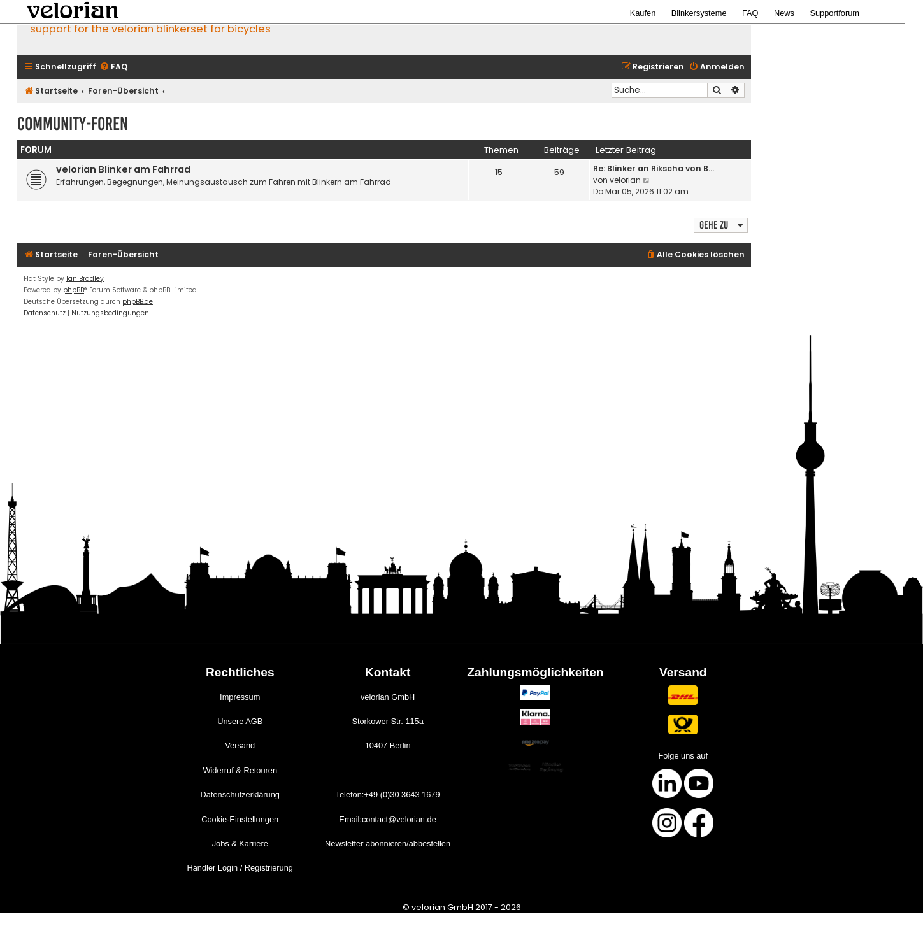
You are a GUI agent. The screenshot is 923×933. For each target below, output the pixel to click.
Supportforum (834, 13)
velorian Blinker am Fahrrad (123, 169)
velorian (625, 179)
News (784, 13)
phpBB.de (137, 301)
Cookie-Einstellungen (239, 819)
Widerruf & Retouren (240, 770)
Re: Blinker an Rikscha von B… (653, 168)
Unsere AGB (239, 721)
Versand (240, 745)
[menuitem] (113, 67)
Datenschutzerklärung (239, 794)
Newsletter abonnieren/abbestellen (387, 843)
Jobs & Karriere (240, 843)
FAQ (750, 13)
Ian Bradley (85, 278)
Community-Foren (72, 124)
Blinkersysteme (699, 13)
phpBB (73, 290)
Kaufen (643, 13)
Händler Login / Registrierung (240, 867)
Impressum (240, 697)
